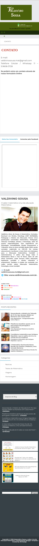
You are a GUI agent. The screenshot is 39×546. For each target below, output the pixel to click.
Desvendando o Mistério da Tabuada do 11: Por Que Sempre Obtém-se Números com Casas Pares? (23, 315)
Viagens (8, 373)
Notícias (8, 364)
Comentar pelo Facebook (29, 139)
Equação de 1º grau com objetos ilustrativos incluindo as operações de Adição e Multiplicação (26, 454)
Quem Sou (18, 474)
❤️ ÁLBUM (4, 285)
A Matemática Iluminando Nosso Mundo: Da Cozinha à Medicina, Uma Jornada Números (23, 346)
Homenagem (10, 377)
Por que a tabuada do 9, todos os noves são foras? (18, 430)
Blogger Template (32, 540)
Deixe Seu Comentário (10, 139)
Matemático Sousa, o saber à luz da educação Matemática (19, 540)
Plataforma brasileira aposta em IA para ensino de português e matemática (23, 325)
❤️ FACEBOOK (6, 297)
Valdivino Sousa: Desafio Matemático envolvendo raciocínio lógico (26, 444)
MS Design (23, 542)
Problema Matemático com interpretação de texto (23, 464)
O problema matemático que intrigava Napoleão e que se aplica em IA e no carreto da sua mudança (24, 335)
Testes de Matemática (13, 368)
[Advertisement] (19, 513)
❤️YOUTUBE (23, 299)
